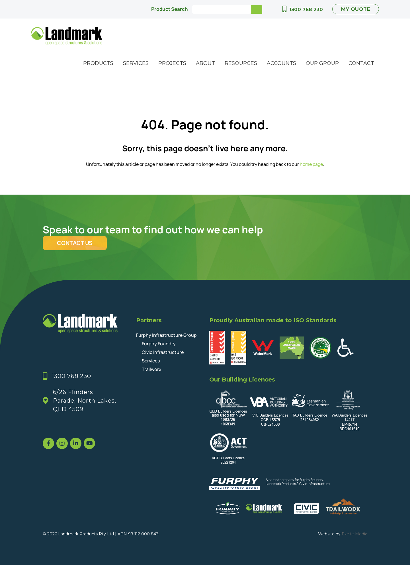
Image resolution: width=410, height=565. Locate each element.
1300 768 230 (306, 9)
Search (256, 9)
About (205, 63)
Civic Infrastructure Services (163, 356)
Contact (361, 63)
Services (136, 63)
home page (311, 164)
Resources (241, 63)
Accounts (281, 63)
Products (98, 63)
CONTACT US (75, 243)
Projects (172, 63)
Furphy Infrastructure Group (166, 335)
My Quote (355, 9)
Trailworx (151, 369)
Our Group (322, 63)
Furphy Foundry (159, 343)
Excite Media (354, 534)
